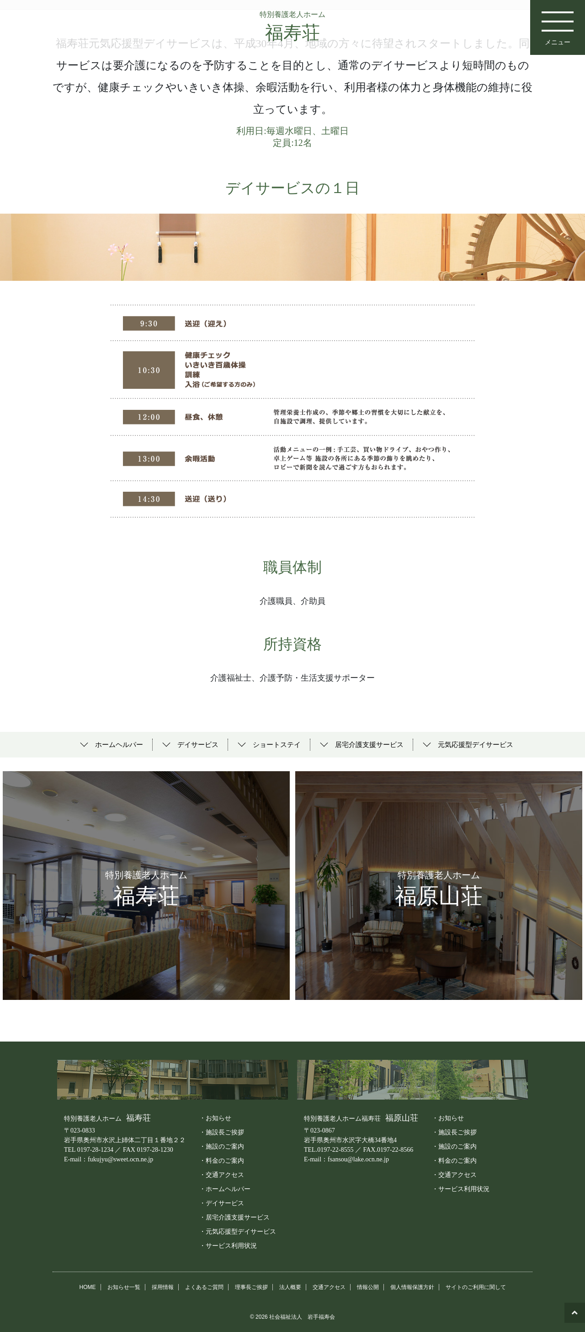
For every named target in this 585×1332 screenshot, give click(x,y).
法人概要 (290, 1287)
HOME (88, 1287)
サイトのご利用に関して (476, 1287)
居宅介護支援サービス (369, 744)
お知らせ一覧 (123, 1287)
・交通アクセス (221, 1174)
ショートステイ (277, 744)
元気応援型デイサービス (475, 744)
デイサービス (197, 744)
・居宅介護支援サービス (234, 1216)
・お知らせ (215, 1117)
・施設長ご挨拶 (221, 1131)
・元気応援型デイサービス (237, 1231)
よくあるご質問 (204, 1287)
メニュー (557, 23)
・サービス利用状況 (228, 1245)
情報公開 (368, 1287)
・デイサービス (221, 1202)
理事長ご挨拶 (251, 1287)
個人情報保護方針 (412, 1287)
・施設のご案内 (221, 1145)
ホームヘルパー (119, 744)
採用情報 (163, 1287)
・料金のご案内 (221, 1160)
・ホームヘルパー (224, 1188)
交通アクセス (329, 1287)
